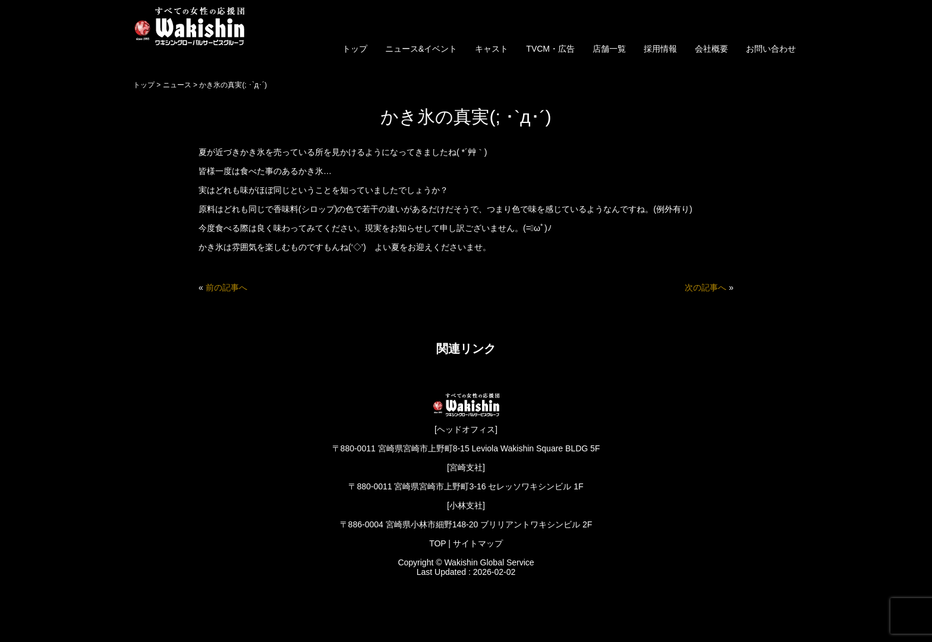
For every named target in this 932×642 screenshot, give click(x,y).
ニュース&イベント (421, 48)
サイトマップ (478, 543)
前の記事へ (226, 287)
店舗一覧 (609, 48)
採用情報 (660, 48)
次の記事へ (705, 287)
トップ (354, 48)
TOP (437, 543)
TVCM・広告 (550, 48)
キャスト (491, 48)
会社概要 (711, 48)
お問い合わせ (771, 48)
